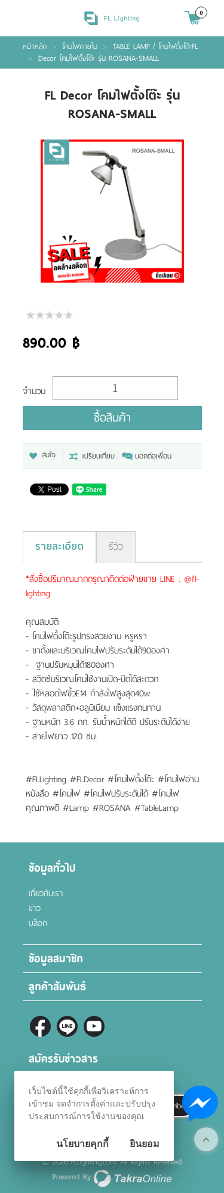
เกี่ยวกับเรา (46, 893)
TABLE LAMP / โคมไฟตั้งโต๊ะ (152, 46)
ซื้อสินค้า (112, 417)
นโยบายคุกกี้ (82, 1144)
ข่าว (35, 908)
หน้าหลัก (35, 46)
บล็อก (38, 923)
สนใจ (49, 455)
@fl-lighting (67, 1026)
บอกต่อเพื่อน (153, 456)
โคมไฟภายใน (79, 46)
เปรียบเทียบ (98, 456)
